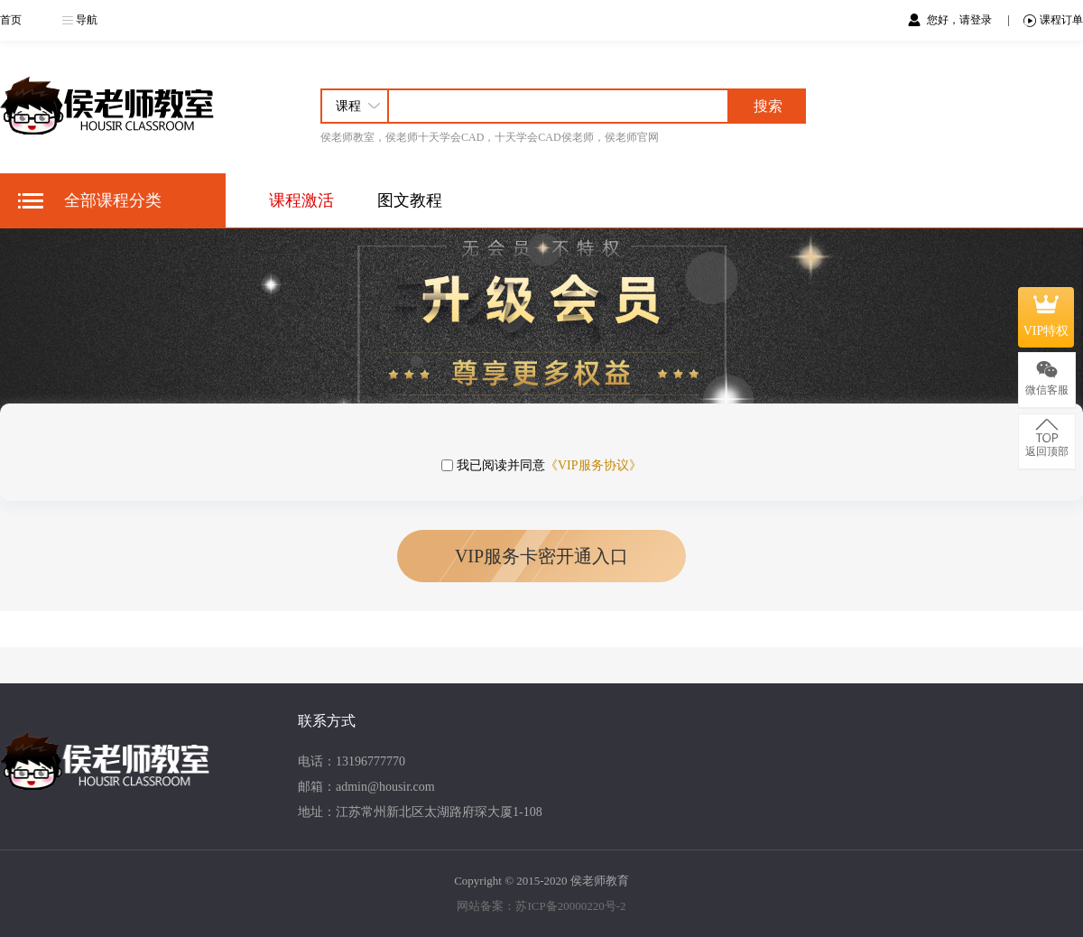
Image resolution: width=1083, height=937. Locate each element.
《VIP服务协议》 (593, 465)
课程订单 (1053, 20)
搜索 (768, 106)
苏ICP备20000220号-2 (570, 906)
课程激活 (301, 200)
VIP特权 (1046, 317)
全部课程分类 (113, 200)
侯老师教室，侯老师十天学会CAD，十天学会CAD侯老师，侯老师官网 (489, 137)
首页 (11, 20)
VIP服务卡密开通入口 (541, 556)
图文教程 (409, 200)
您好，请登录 (961, 20)
